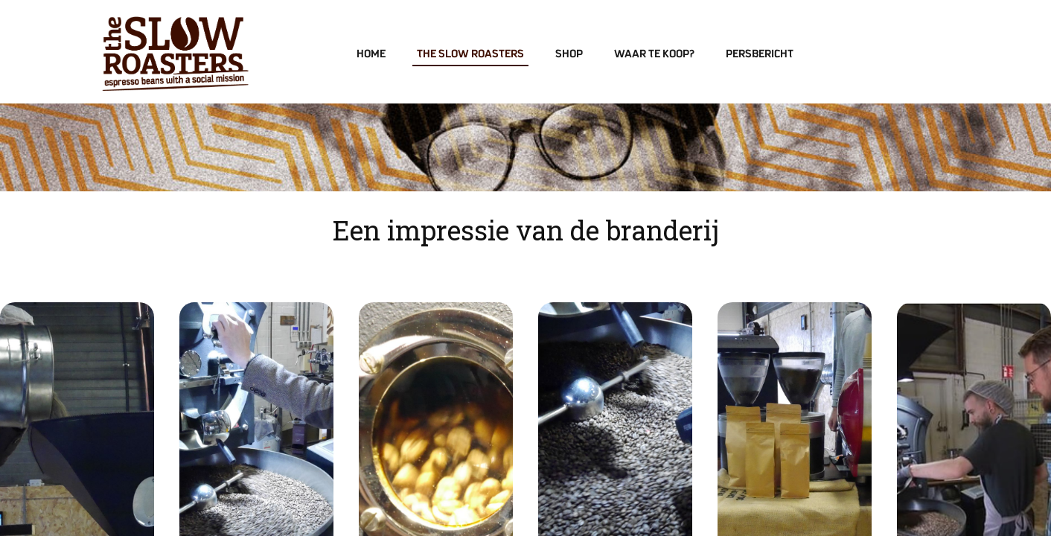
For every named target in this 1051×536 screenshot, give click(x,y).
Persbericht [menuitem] (759, 54)
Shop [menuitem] (569, 54)
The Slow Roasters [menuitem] (470, 54)
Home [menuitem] (371, 54)
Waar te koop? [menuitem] (654, 54)
